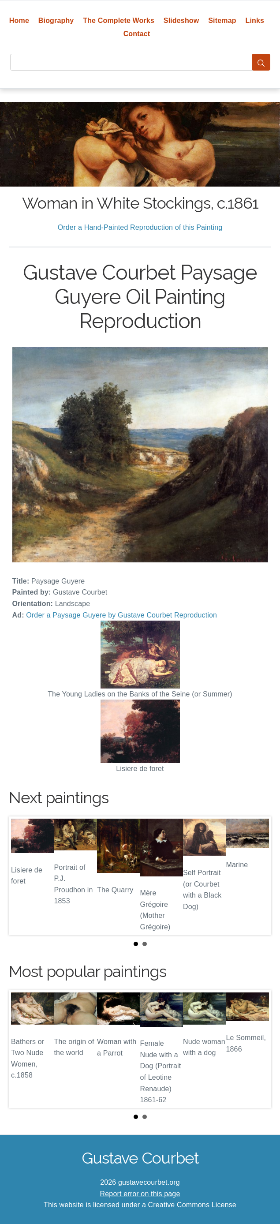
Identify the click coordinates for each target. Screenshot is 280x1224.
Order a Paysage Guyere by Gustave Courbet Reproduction (121, 615)
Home (19, 20)
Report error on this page (140, 1194)
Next (257, 875)
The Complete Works (118, 20)
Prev (22, 875)
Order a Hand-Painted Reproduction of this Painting (140, 227)
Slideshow (181, 20)
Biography (56, 20)
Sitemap (222, 20)
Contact (136, 33)
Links (255, 20)
